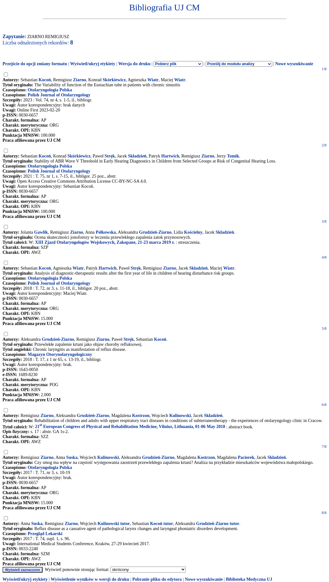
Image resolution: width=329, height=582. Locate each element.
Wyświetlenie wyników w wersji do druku (90, 579)
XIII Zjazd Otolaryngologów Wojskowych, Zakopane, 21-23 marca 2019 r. (105, 242)
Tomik (233, 156)
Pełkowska (106, 232)
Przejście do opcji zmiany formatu (35, 63)
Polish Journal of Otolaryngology (59, 95)
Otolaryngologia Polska (50, 90)
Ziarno (79, 79)
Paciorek (246, 457)
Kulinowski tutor (113, 523)
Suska (72, 457)
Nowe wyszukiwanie (294, 63)
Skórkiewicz (114, 79)
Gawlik (41, 232)
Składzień (137, 156)
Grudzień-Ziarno (155, 232)
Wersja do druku (134, 63)
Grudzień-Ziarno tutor (217, 523)
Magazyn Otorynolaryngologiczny (60, 354)
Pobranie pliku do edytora (157, 579)
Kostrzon (141, 415)
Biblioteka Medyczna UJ (249, 579)
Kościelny (193, 232)
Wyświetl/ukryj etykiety (92, 63)
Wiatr (153, 79)
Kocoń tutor (161, 523)
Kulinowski (180, 415)
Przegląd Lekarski (45, 533)
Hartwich (170, 156)
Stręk (110, 156)
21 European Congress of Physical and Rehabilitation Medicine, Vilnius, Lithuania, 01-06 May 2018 (130, 426)
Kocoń (44, 79)
